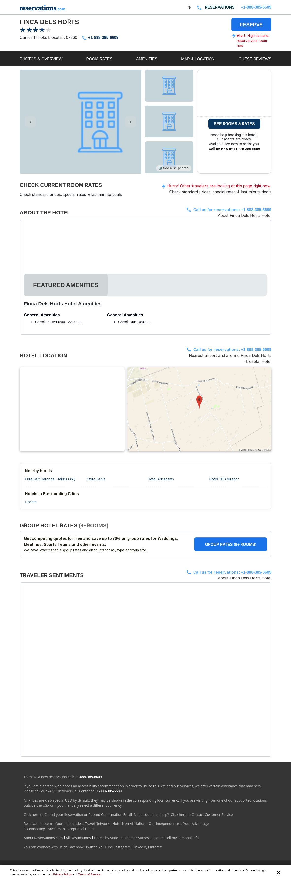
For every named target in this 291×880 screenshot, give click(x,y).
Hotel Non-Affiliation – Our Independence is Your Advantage (161, 823)
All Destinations (78, 837)
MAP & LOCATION (198, 58)
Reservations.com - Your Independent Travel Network (66, 823)
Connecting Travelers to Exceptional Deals (60, 828)
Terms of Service (89, 874)
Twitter (91, 847)
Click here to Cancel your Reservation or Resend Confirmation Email (78, 814)
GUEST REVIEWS (255, 58)
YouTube (105, 847)
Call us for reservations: (232, 209)
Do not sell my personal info (176, 837)
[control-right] (130, 121)
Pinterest (155, 847)
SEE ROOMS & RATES (234, 123)
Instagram (122, 847)
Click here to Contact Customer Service (202, 814)
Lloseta (31, 502)
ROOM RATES (99, 58)
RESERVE (251, 25)
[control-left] (30, 121)
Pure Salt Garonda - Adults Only (50, 479)
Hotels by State (106, 837)
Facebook (76, 847)
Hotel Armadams (161, 479)
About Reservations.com (43, 837)
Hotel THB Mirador (224, 479)
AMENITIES (146, 58)
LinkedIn (139, 847)
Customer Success (136, 837)
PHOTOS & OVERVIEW (41, 58)
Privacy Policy (62, 874)
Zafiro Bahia (96, 479)
